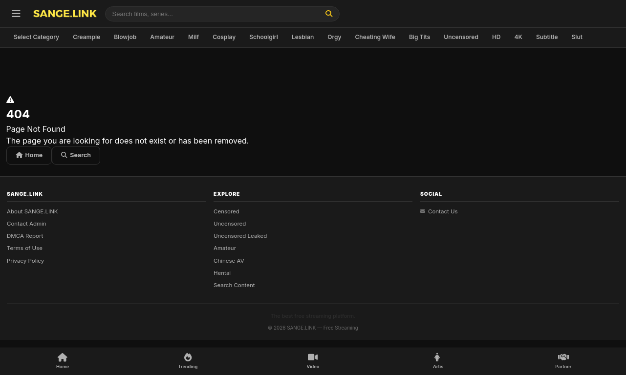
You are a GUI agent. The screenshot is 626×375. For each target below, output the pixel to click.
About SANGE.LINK (32, 211)
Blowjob (125, 37)
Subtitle (547, 37)
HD (496, 37)
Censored (226, 211)
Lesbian (303, 37)
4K (518, 37)
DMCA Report (25, 235)
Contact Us (439, 211)
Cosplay (224, 37)
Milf (193, 37)
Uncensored (461, 37)
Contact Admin (26, 223)
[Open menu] (16, 13)
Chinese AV (229, 260)
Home (29, 155)
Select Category (36, 37)
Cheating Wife (375, 37)
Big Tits (419, 37)
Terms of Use (25, 248)
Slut (577, 37)
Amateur (162, 37)
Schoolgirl (263, 37)
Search (76, 155)
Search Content (234, 285)
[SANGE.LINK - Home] (65, 13)
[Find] (328, 13)
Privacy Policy (25, 260)
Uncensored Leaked (240, 235)
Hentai (222, 273)
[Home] (62, 361)
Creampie (86, 37)
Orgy (334, 37)
